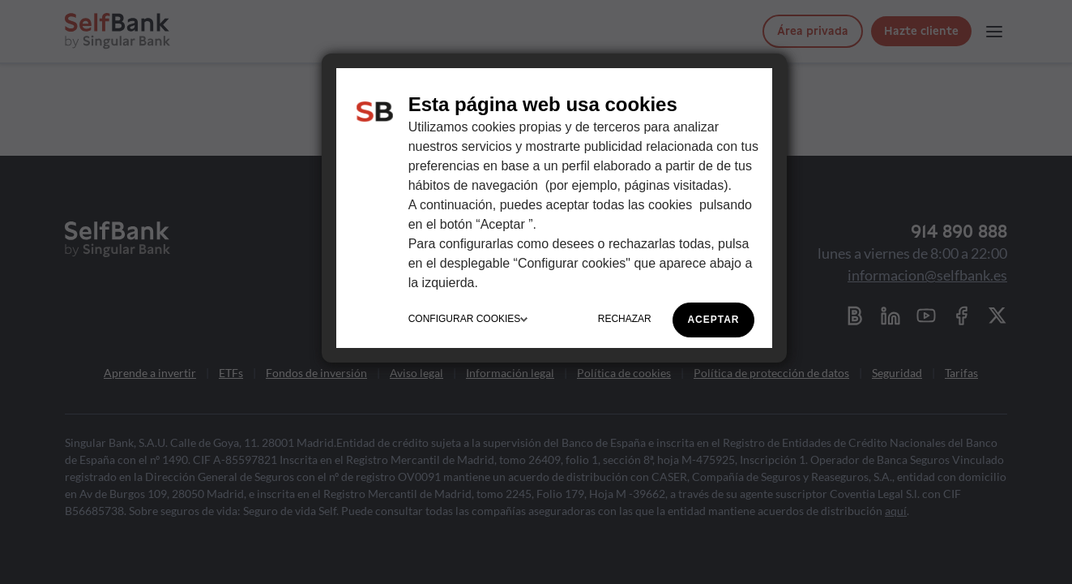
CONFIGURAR (468, 318)
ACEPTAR (713, 319)
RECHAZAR (624, 318)
